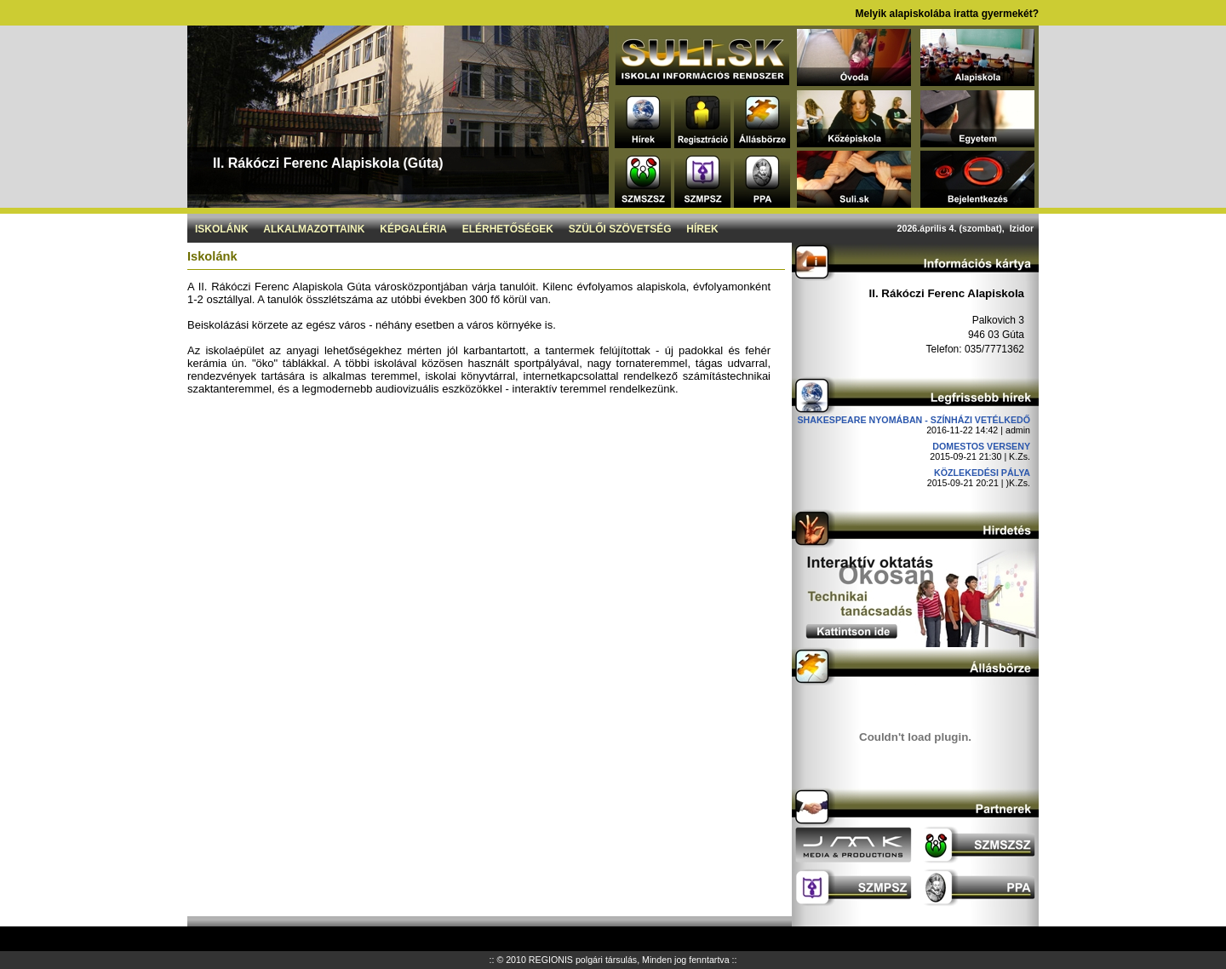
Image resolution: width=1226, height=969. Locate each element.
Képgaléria (413, 229)
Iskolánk (222, 229)
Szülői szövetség (620, 229)
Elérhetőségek (507, 229)
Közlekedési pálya (982, 472)
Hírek (702, 229)
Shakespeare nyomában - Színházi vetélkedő (913, 420)
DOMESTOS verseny (981, 446)
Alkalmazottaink (313, 229)
